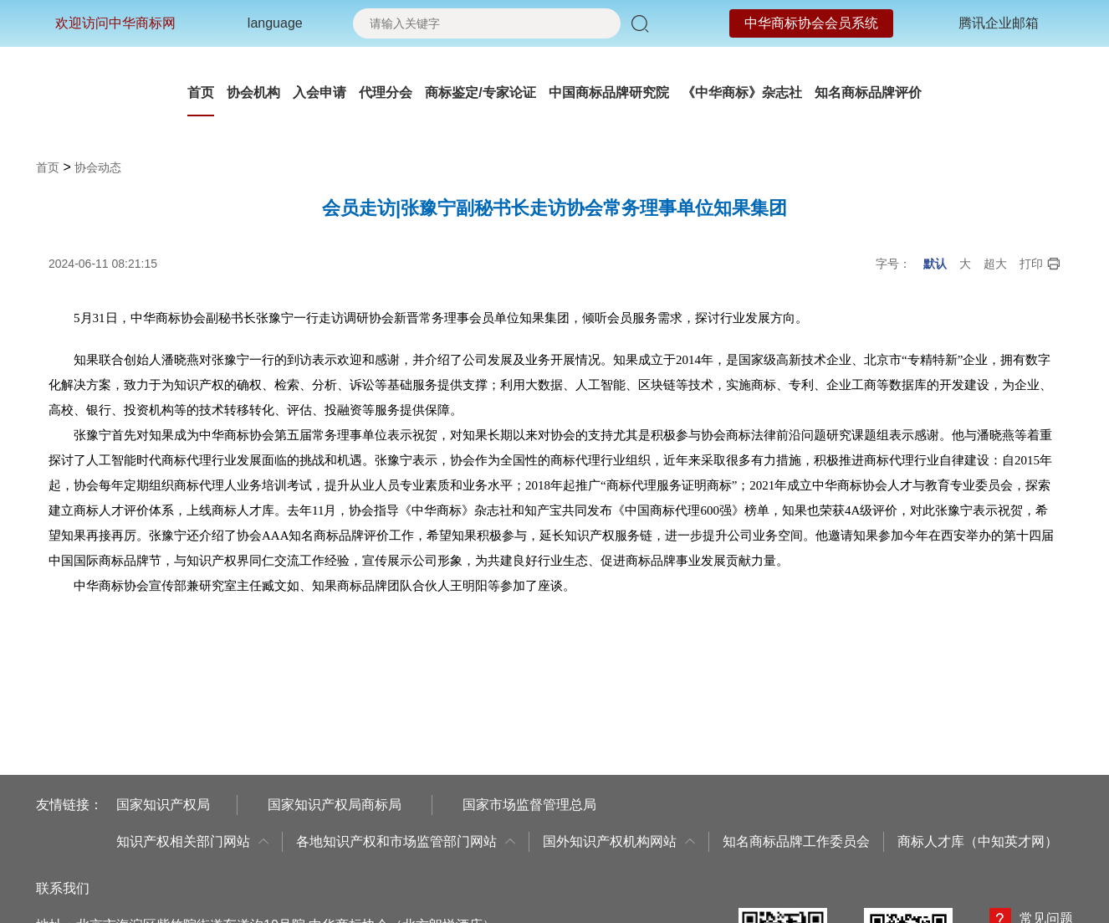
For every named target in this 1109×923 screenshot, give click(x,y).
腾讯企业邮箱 (998, 23)
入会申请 (319, 92)
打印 (1040, 264)
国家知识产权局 (163, 804)
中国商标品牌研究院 (609, 92)
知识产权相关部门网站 (192, 841)
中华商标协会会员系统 (811, 23)
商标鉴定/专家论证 (480, 92)
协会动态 (97, 167)
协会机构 (253, 92)
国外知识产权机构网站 (619, 841)
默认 (935, 263)
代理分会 (385, 92)
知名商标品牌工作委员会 (796, 841)
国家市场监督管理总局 (529, 804)
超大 (995, 263)
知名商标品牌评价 (868, 92)
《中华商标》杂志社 (742, 92)
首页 (200, 92)
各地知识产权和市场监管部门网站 (405, 841)
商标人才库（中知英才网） (977, 841)
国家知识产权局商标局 (334, 804)
